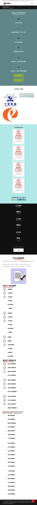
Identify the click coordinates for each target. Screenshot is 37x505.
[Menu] (33, 3)
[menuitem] (31, 3)
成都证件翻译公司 (6, 7)
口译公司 (9, 503)
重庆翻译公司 (12, 503)
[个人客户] (18, 80)
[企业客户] (18, 75)
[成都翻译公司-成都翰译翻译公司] (15, 3)
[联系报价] (18, 250)
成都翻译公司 (4, 0)
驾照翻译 (9, 341)
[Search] (31, 3)
